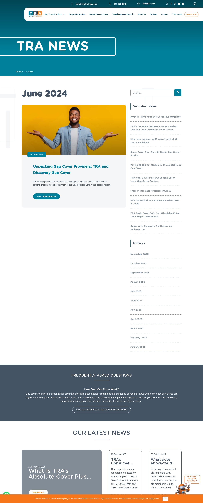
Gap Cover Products (55, 14)
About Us (142, 14)
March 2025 (136, 328)
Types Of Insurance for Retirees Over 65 (150, 191)
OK (165, 499)
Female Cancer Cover (98, 14)
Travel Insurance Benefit (122, 14)
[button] (195, 3)
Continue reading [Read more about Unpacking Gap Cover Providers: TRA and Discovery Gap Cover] (46, 196)
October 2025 (138, 263)
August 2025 (137, 282)
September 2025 (139, 272)
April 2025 (136, 319)
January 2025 (137, 347)
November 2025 (139, 254)
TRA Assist (177, 14)
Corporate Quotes (77, 14)
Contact (164, 14)
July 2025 (135, 291)
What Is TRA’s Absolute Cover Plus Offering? (155, 117)
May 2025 (135, 310)
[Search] (177, 92)
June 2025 (136, 300)
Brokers (153, 14)
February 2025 (138, 337)
